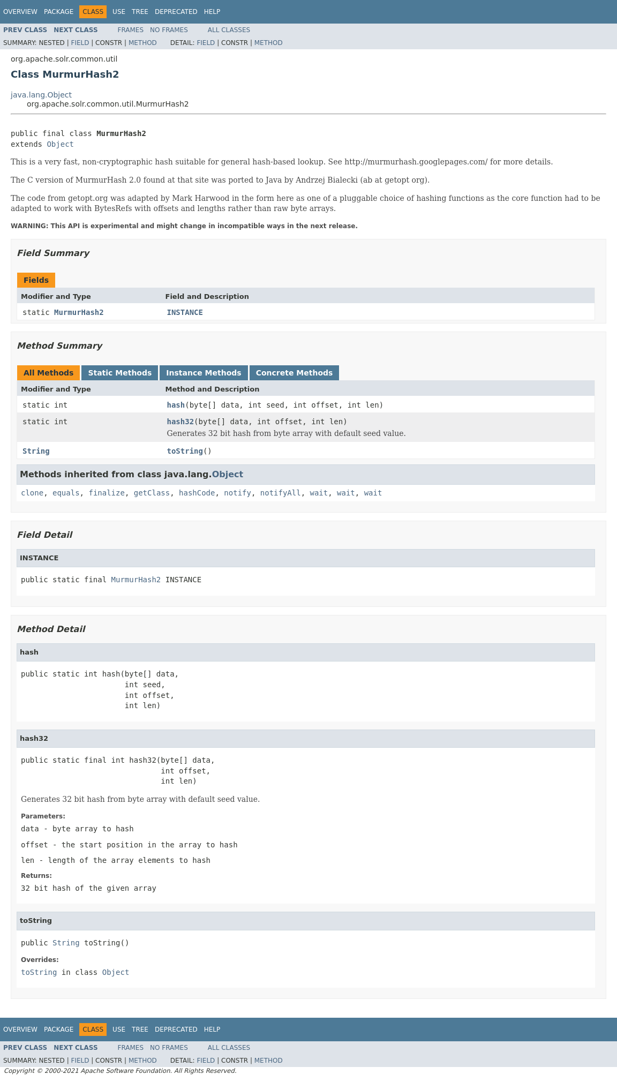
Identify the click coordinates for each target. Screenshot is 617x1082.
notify (237, 493)
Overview (20, 12)
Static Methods (120, 373)
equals (66, 493)
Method (143, 43)
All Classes (229, 30)
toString (185, 451)
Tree (140, 12)
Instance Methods (203, 373)
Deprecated (176, 12)
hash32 (180, 421)
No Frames (169, 30)
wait (319, 493)
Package (58, 12)
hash (176, 405)
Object (60, 144)
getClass (152, 493)
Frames (131, 30)
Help (212, 12)
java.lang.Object (41, 95)
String (36, 451)
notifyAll (280, 493)
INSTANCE (185, 312)
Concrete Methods (294, 373)
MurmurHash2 (79, 312)
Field (80, 43)
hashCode (197, 493)
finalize (106, 493)
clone (32, 493)
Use (118, 12)
